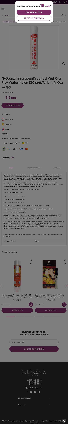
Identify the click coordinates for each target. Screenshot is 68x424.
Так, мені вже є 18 (34, 12)
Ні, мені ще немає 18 (34, 18)
